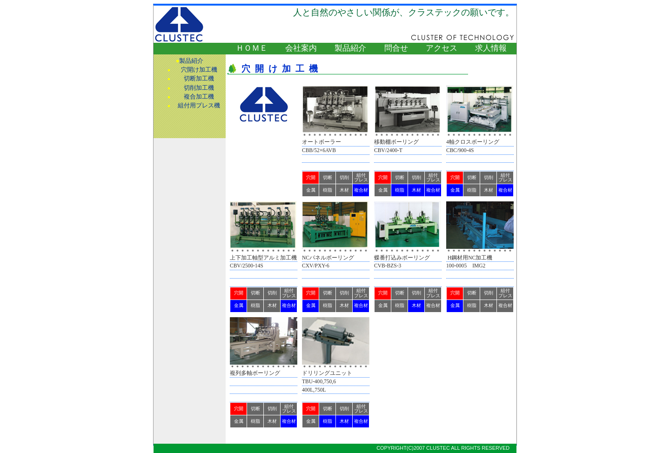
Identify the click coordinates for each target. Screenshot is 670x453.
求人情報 (491, 48)
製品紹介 (350, 48)
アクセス (441, 48)
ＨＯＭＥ (252, 48)
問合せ (396, 48)
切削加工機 (199, 88)
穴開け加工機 (199, 70)
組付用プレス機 (199, 105)
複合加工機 (199, 96)
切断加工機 (199, 78)
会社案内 (301, 48)
